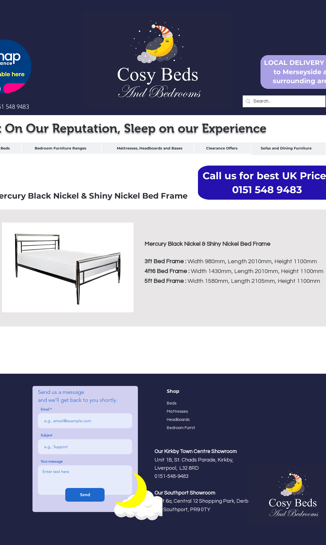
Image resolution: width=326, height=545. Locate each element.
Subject (46, 435)
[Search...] (283, 101)
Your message (52, 461)
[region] (61, 148)
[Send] (85, 495)
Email (45, 409)
